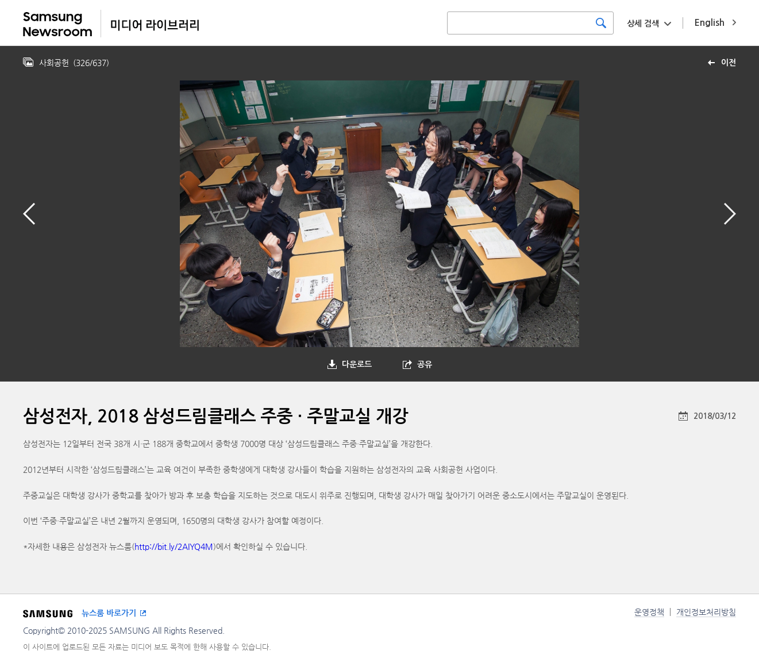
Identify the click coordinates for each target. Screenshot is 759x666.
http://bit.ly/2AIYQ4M (173, 546)
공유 (424, 364)
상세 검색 (643, 24)
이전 (728, 63)
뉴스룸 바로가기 (109, 613)
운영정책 (649, 612)
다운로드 (357, 364)
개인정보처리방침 (706, 612)
